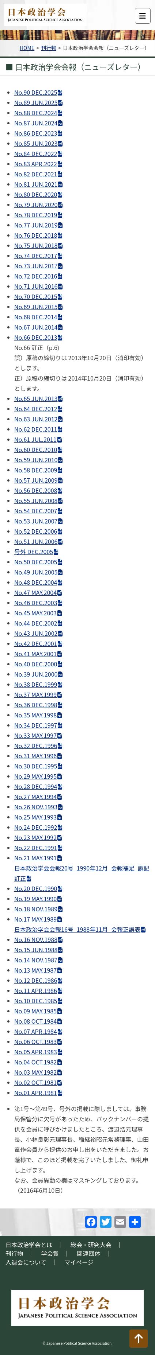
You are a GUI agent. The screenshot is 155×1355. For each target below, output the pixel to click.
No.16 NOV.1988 (35, 939)
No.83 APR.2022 (35, 163)
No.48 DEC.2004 (35, 582)
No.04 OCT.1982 (35, 1062)
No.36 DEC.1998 (35, 704)
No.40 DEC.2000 (35, 663)
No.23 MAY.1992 (35, 837)
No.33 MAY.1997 (35, 735)
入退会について (25, 1262)
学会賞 (50, 1253)
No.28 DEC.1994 (35, 786)
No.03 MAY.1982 (35, 1072)
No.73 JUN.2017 (35, 265)
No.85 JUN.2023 (35, 143)
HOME (27, 47)
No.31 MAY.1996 (35, 755)
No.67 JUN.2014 (35, 327)
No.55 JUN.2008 (35, 500)
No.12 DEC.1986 (35, 980)
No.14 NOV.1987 (35, 959)
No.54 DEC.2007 (35, 510)
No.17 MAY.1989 (35, 919)
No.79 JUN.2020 (35, 204)
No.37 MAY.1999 (35, 694)
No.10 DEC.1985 (35, 1000)
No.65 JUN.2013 (35, 398)
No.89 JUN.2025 (35, 102)
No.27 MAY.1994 (35, 796)
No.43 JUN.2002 (35, 633)
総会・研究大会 (91, 1244)
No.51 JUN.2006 (35, 541)
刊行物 (48, 47)
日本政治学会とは (28, 1244)
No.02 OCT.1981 (35, 1082)
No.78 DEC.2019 (35, 214)
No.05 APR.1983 (35, 1051)
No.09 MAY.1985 (35, 1010)
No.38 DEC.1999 (35, 684)
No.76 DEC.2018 (35, 235)
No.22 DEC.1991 (35, 847)
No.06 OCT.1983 (35, 1041)
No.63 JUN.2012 (35, 418)
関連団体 (88, 1253)
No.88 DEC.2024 (35, 112)
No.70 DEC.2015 (35, 296)
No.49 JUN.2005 (35, 572)
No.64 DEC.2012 (35, 408)
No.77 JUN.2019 (35, 225)
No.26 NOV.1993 (35, 806)
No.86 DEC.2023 (35, 133)
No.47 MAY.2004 (35, 592)
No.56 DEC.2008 (35, 490)
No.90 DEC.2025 (35, 92)
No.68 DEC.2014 (35, 316)
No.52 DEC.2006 (35, 531)
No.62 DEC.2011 (35, 429)
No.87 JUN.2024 (35, 122)
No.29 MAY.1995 (35, 776)
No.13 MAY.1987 (35, 970)
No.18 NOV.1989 (35, 908)
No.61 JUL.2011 (35, 439)
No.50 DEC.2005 (35, 561)
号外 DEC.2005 (33, 551)
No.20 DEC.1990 (35, 888)
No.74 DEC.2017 (35, 255)
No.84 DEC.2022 (35, 153)
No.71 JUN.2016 (35, 286)
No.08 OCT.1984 (35, 1021)
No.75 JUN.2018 (35, 245)
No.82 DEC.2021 (35, 174)
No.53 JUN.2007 (35, 521)
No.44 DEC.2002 (35, 623)
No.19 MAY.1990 (35, 898)
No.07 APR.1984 (35, 1031)
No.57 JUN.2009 (35, 480)
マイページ (79, 1262)
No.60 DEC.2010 (35, 449)
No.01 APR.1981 (35, 1092)
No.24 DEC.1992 (35, 827)
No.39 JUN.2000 (35, 674)
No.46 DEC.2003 (35, 602)
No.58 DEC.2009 (35, 470)
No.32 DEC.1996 (35, 745)
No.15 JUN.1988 (35, 949)
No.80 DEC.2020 (35, 194)
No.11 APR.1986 (35, 990)
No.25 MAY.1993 (35, 817)
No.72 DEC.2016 (35, 276)
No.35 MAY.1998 (35, 714)
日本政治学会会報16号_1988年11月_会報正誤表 (77, 929)
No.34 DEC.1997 (35, 725)
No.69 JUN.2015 (35, 306)
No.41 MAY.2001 (35, 653)
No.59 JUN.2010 (35, 459)
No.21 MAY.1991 (35, 857)
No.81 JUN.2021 (35, 184)
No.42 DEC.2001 (35, 643)
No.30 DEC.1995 (35, 766)
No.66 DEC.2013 (35, 337)
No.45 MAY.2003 (35, 612)
